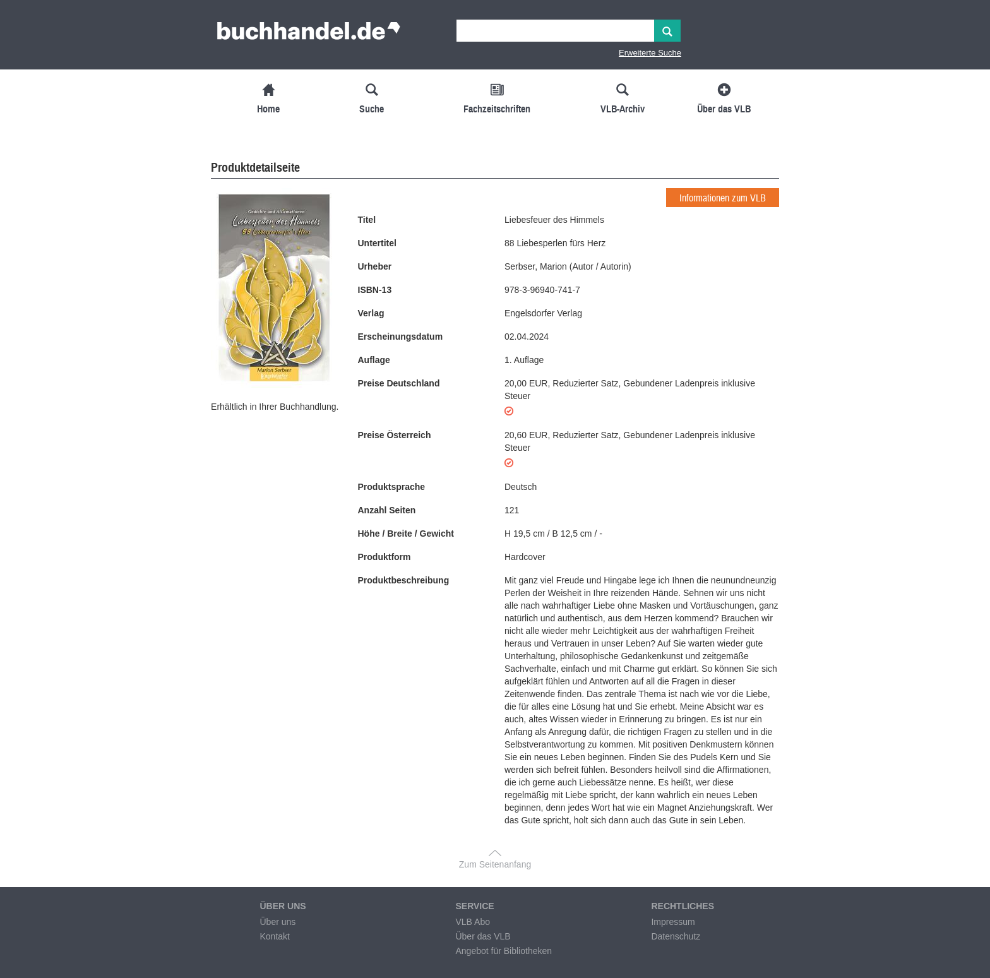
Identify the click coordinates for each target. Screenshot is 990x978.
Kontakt (274, 936)
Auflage (374, 360)
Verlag (371, 313)
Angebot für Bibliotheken (503, 951)
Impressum (673, 922)
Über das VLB (482, 936)
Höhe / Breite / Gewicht (406, 533)
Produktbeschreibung (404, 580)
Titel (367, 220)
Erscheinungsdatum (400, 336)
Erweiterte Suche (650, 52)
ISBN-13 (375, 290)
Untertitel (377, 243)
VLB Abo (472, 922)
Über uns (277, 922)
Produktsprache (392, 487)
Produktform (384, 557)
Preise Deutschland (399, 383)
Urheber (375, 266)
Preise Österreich (394, 435)
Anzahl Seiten (387, 510)
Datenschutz (675, 936)
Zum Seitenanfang (495, 864)
